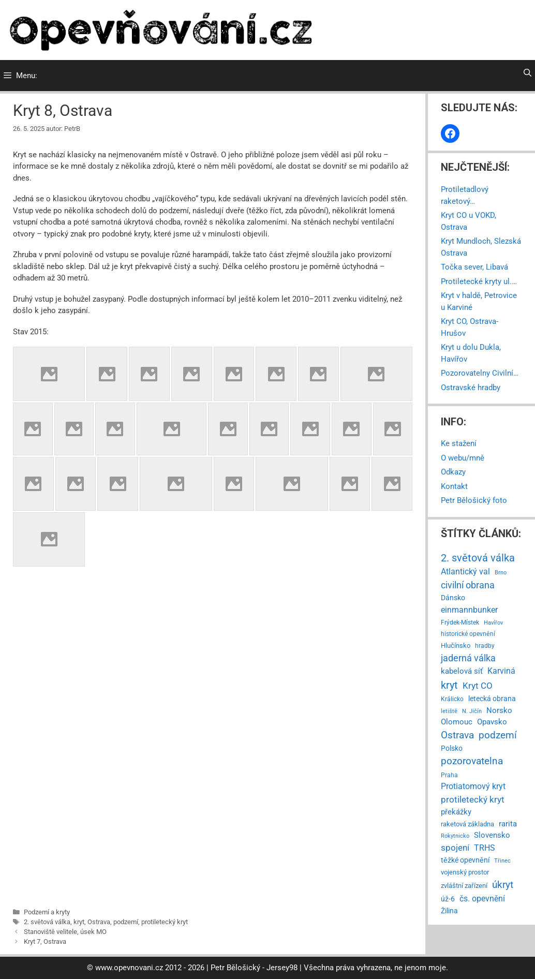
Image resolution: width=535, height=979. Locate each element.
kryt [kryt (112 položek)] (449, 685)
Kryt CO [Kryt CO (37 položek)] (478, 685)
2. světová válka (47, 922)
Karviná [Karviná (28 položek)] (501, 671)
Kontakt (454, 486)
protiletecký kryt (164, 922)
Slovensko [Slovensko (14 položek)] (492, 835)
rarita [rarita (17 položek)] (508, 823)
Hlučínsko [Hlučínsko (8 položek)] (455, 645)
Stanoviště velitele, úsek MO (65, 932)
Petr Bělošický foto (474, 500)
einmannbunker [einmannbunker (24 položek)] (469, 610)
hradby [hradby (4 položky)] (485, 645)
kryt (78, 922)
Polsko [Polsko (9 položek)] (452, 748)
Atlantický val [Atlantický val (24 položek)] (465, 571)
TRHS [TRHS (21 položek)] (484, 848)
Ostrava (98, 922)
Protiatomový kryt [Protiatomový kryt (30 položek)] (473, 786)
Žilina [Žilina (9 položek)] (449, 911)
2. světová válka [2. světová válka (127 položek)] (478, 558)
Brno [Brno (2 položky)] (501, 572)
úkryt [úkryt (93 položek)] (502, 885)
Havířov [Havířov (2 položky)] (493, 622)
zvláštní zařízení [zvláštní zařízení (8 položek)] (464, 885)
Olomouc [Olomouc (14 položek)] (456, 721)
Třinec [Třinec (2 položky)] (502, 860)
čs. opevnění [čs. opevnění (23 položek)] (482, 898)
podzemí (125, 922)
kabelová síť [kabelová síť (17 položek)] (462, 671)
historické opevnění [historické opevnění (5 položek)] (468, 633)
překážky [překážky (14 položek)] (456, 812)
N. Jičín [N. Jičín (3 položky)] (472, 711)
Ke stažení (459, 443)
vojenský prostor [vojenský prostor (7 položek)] (465, 872)
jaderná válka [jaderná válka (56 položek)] (468, 657)
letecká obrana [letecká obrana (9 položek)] (492, 698)
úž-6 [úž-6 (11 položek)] (448, 899)
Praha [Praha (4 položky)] (449, 775)
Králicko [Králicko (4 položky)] (452, 699)
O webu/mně (462, 458)
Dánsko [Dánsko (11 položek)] (453, 598)
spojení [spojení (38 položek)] (455, 847)
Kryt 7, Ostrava (45, 941)
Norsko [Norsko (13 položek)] (499, 710)
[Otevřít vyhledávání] (527, 73)
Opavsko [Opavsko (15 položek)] (492, 721)
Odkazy (453, 472)
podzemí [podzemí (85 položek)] (498, 735)
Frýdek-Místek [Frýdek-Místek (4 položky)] (460, 622)
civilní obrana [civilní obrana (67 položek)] (468, 585)
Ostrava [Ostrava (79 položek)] (457, 735)
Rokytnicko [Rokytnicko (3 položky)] (455, 835)
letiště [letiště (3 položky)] (449, 711)
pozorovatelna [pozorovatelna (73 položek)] (472, 761)
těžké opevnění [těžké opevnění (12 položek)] (465, 860)
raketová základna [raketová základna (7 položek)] (467, 824)
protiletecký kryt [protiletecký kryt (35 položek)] (472, 799)
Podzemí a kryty (47, 912)
